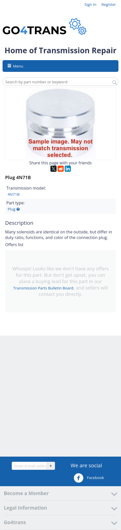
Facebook (89, 478)
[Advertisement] (60, 396)
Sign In (91, 4)
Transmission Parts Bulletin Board (43, 287)
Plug (11, 208)
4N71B (14, 194)
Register (108, 4)
